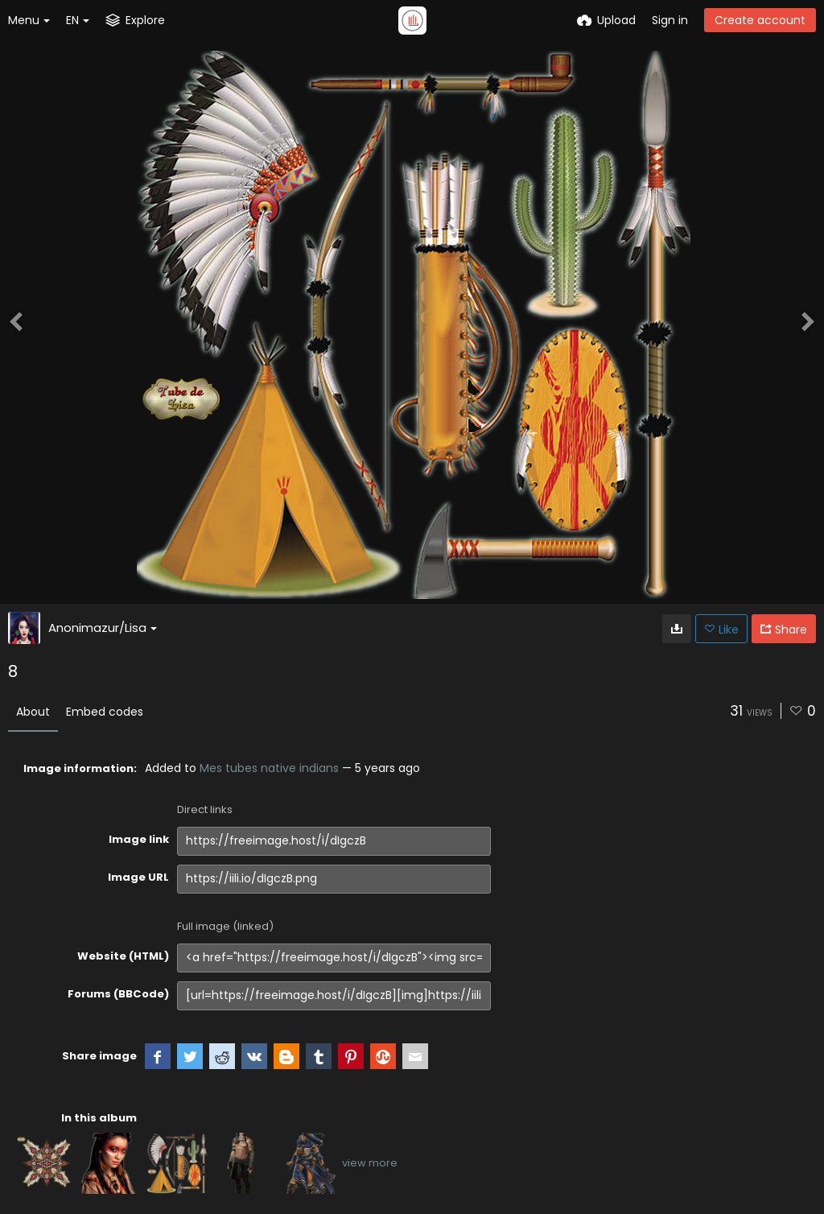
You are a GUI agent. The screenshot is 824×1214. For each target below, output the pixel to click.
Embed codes (104, 712)
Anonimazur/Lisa (102, 627)
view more (370, 1163)
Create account (760, 20)
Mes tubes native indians (269, 768)
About (33, 712)
